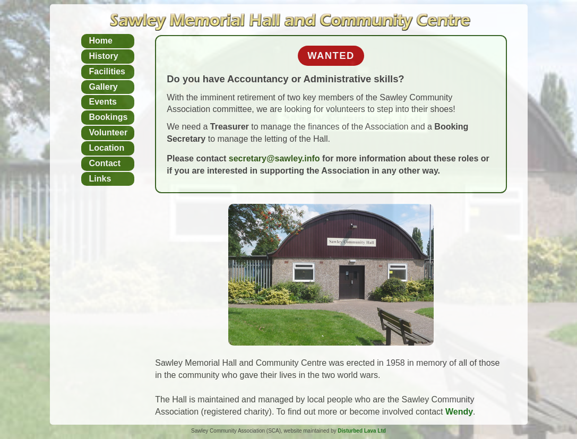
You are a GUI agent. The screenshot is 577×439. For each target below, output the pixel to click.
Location (107, 147)
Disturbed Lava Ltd (362, 431)
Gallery (103, 86)
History (103, 56)
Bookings (108, 117)
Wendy (459, 411)
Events (103, 101)
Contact (105, 163)
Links (100, 178)
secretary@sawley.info (275, 158)
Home (101, 40)
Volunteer (108, 132)
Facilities (107, 71)
